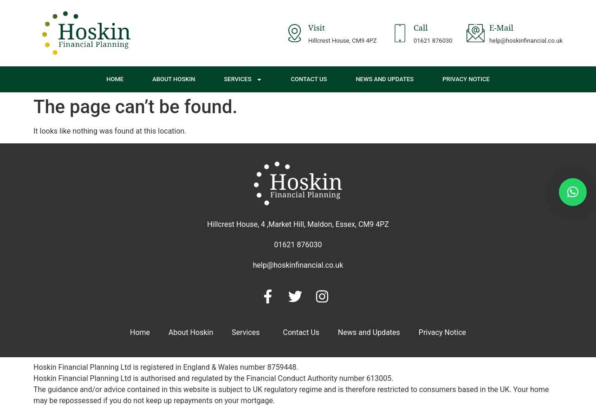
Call (420, 29)
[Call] (399, 33)
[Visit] (294, 33)
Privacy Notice (466, 79)
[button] (573, 192)
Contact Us (309, 79)
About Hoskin (173, 79)
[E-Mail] (475, 33)
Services (243, 79)
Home (114, 79)
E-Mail (501, 29)
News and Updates (385, 79)
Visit (316, 29)
